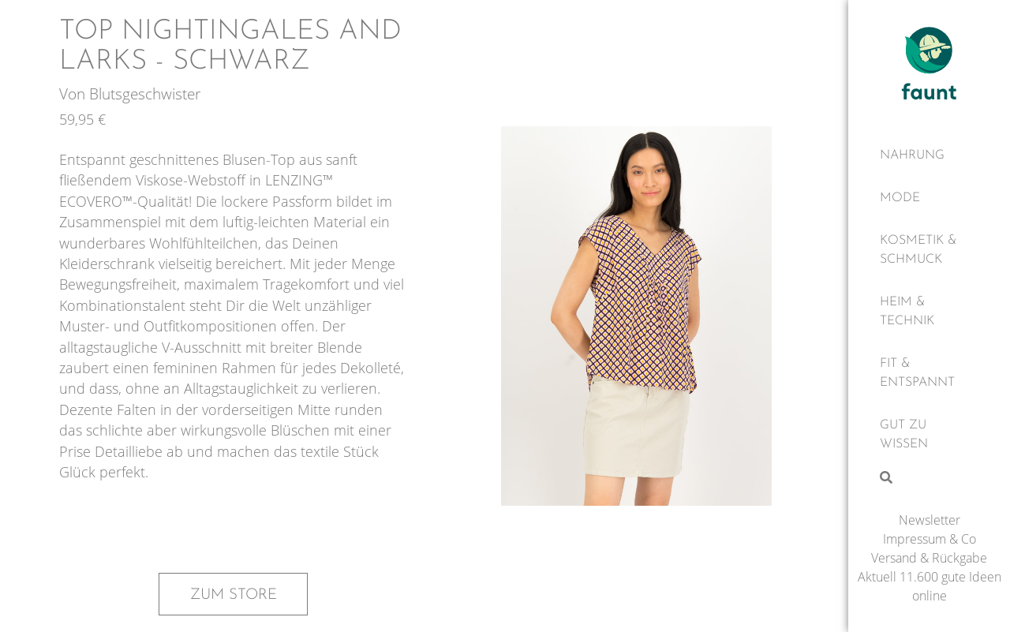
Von (74, 93)
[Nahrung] (929, 155)
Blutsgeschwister (144, 93)
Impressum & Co (929, 539)
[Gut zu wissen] (929, 435)
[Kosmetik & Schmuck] (929, 250)
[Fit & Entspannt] (929, 373)
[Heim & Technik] (929, 311)
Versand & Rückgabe (929, 558)
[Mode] (929, 198)
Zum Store (233, 595)
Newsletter (929, 520)
